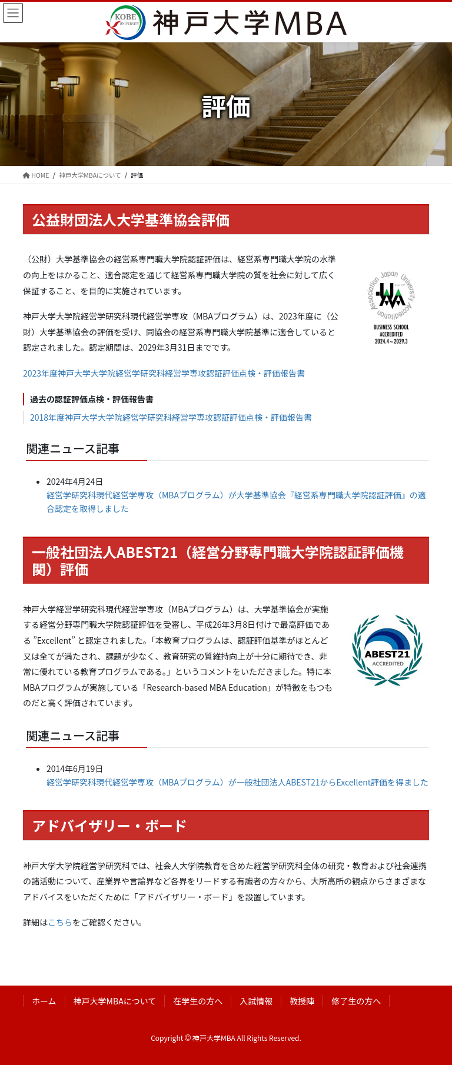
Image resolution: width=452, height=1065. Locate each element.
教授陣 (302, 1001)
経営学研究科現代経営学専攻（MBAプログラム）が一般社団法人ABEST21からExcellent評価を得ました (237, 782)
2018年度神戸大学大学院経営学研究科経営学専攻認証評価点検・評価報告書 (171, 417)
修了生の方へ (356, 1001)
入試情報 (256, 1001)
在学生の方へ (197, 1001)
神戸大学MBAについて (115, 1001)
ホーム (44, 1001)
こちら (60, 922)
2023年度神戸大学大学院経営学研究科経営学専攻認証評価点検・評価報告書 (164, 373)
